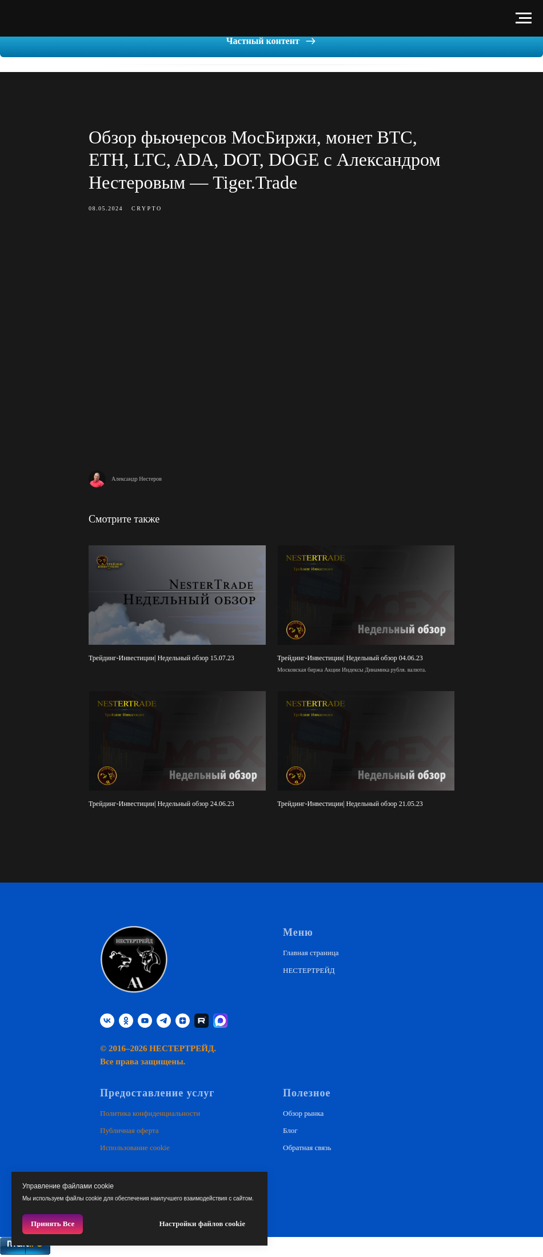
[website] (220, 1020)
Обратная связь (307, 1147)
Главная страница (310, 952)
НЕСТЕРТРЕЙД (309, 970)
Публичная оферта (129, 1130)
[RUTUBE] (201, 1020)
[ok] (126, 1020)
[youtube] (145, 1020)
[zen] (182, 1020)
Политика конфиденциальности (150, 1113)
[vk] (107, 1020)
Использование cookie (135, 1147)
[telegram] (164, 1020)
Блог (290, 1130)
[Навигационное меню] (524, 18)
